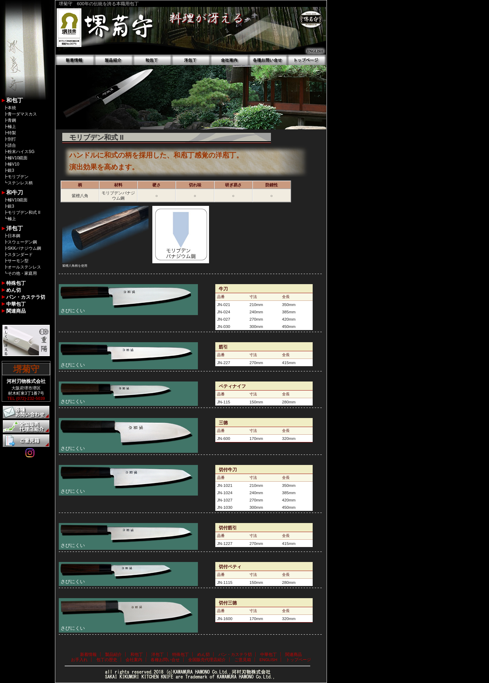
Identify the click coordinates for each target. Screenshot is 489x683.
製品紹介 (113, 654)
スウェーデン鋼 (22, 242)
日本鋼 (14, 235)
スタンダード (20, 254)
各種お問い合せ (165, 659)
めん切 (13, 290)
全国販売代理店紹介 (207, 659)
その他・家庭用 (22, 273)
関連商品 (16, 311)
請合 (12, 145)
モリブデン (18, 176)
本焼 (12, 107)
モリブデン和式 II (24, 212)
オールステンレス (24, 267)
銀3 (11, 170)
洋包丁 (14, 228)
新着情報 (88, 654)
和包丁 (14, 100)
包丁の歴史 (106, 659)
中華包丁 (16, 304)
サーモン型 (18, 260)
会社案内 (134, 659)
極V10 (13, 164)
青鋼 (12, 120)
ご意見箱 (242, 659)
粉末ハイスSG (21, 151)
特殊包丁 (16, 283)
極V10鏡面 (17, 157)
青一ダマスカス (22, 114)
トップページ (298, 659)
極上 (12, 126)
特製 (12, 132)
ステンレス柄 (20, 182)
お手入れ (79, 659)
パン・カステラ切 (25, 297)
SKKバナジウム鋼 (24, 248)
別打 (12, 139)
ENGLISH (268, 659)
